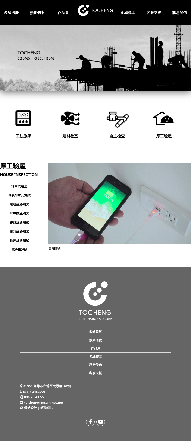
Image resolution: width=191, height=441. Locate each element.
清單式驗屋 (19, 186)
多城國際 (11, 12)
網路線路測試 (19, 222)
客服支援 (154, 12)
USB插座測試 (19, 213)
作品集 (63, 12)
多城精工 (127, 12)
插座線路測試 (19, 240)
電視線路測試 (19, 204)
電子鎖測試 (19, 249)
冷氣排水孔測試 (19, 195)
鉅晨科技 (46, 408)
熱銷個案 (37, 12)
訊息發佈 (179, 12)
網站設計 (30, 408)
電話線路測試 (19, 231)
